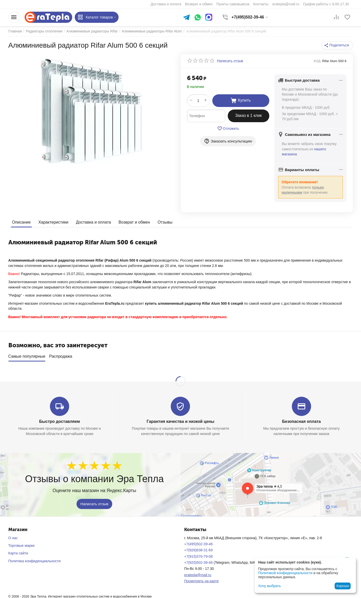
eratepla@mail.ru (197, 573)
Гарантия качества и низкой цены (180, 420)
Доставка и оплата (93, 222)
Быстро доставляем (59, 420)
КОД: (317, 61)
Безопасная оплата (301, 420)
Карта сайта (18, 551)
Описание (21, 222)
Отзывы (165, 222)
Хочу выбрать (269, 586)
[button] (337, 45)
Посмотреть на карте (201, 579)
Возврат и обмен (134, 222)
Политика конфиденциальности (34, 559)
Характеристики (53, 222)
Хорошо (342, 586)
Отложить (228, 128)
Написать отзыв (94, 502)
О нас (13, 536)
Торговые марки (21, 544)
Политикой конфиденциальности (285, 573)
